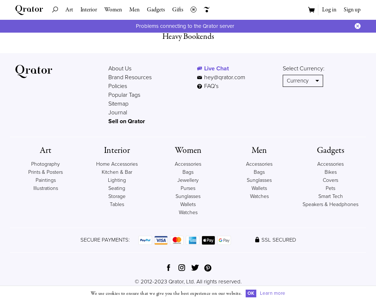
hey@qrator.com (224, 77)
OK (250, 293)
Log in (329, 10)
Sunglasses (188, 196)
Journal (117, 112)
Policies (117, 86)
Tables (117, 204)
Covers (330, 180)
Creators (205, 10)
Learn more (272, 293)
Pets (330, 188)
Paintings (46, 180)
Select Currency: (304, 68)
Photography (45, 164)
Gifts (177, 10)
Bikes (331, 172)
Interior (88, 10)
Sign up (352, 10)
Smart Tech (330, 196)
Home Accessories (117, 164)
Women (113, 10)
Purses (188, 188)
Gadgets (156, 10)
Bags (188, 172)
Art (69, 10)
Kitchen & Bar (117, 172)
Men (134, 10)
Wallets (188, 204)
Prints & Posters (45, 172)
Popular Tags (124, 95)
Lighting (117, 180)
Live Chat (216, 68)
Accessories (188, 164)
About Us (119, 68)
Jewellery (188, 180)
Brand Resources (130, 77)
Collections (191, 10)
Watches (188, 212)
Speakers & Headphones (330, 204)
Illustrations (45, 188)
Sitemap (118, 103)
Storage (117, 196)
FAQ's (207, 86)
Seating (116, 188)
